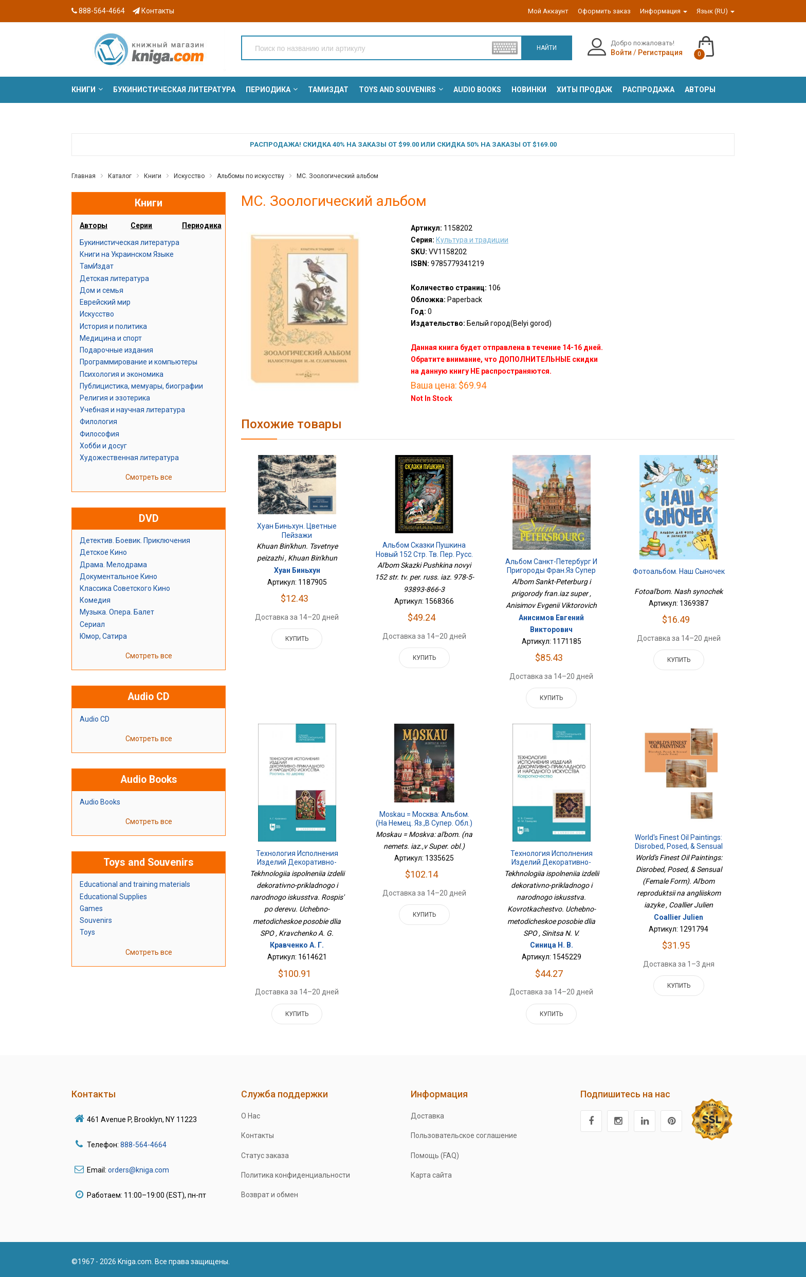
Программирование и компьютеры (138, 362)
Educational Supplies (113, 897)
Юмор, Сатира (103, 636)
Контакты (153, 11)
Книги (152, 176)
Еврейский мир (105, 302)
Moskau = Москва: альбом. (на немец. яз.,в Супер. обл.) (424, 819)
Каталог (120, 176)
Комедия (95, 600)
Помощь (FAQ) (435, 1155)
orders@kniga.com (138, 1170)
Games (91, 908)
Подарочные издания (116, 350)
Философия (99, 434)
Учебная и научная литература (132, 410)
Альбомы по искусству (250, 176)
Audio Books (100, 802)
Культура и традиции (472, 240)
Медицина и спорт (111, 338)
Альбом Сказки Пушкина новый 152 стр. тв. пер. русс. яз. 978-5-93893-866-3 (424, 554)
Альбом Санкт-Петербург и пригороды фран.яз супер (551, 566)
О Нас (250, 1116)
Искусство (189, 176)
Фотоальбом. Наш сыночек (679, 571)
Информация (663, 11)
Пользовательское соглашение (464, 1135)
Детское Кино (103, 552)
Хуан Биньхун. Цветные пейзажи (297, 530)
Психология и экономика (121, 374)
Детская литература (114, 278)
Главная (83, 176)
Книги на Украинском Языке (127, 254)
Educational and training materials (135, 884)
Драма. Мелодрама (113, 565)
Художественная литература (129, 457)
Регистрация (660, 52)
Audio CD (94, 719)
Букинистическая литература (129, 242)
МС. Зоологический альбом (337, 176)
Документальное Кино (118, 576)
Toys (87, 932)
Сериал (92, 624)
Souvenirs (96, 920)
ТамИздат (97, 266)
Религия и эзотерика (115, 398)
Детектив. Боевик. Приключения (135, 540)
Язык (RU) (716, 11)
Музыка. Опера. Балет (117, 612)
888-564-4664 (98, 11)
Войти (621, 52)
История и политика (113, 326)
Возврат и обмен (269, 1195)
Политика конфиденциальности (295, 1175)
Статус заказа (265, 1155)
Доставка (427, 1116)
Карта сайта (431, 1175)
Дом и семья (101, 290)
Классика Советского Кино (125, 588)
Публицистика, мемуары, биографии (141, 386)
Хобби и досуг (103, 446)
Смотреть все (148, 477)
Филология (98, 421)
